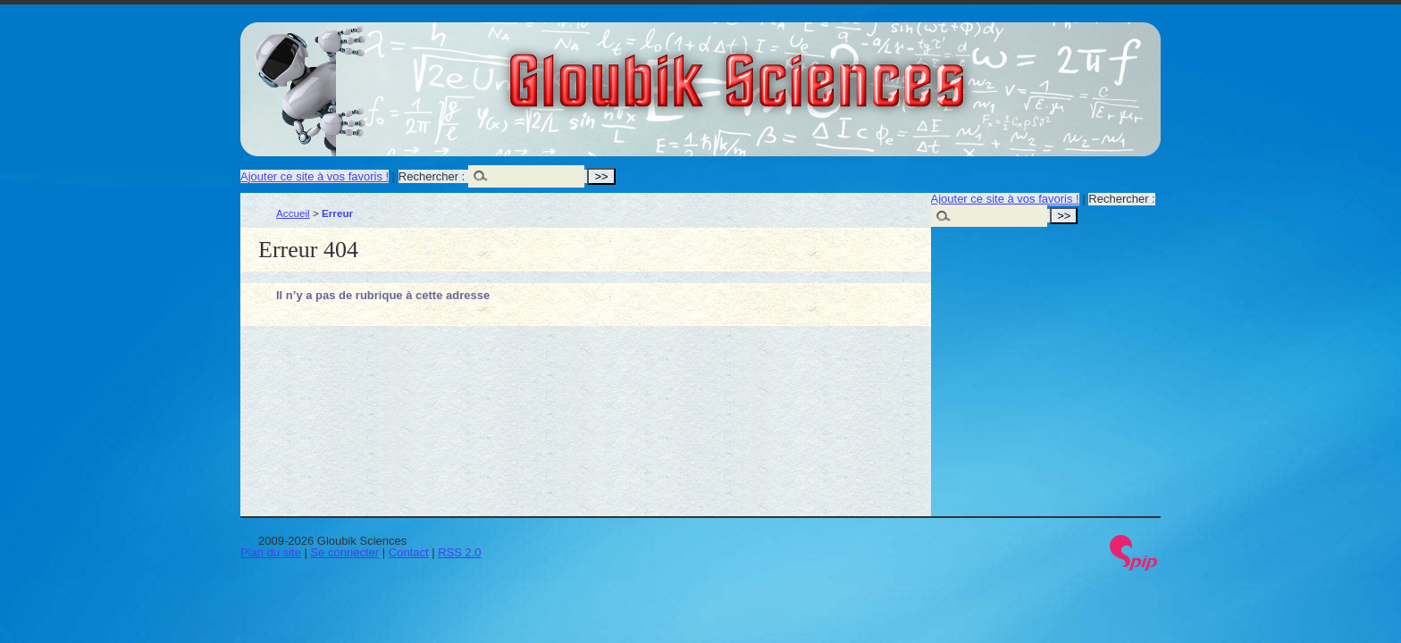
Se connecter (345, 552)
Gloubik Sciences (838, 69)
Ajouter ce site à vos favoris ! (314, 176)
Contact (409, 552)
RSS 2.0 (459, 552)
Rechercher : (431, 176)
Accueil (293, 213)
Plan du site (270, 552)
